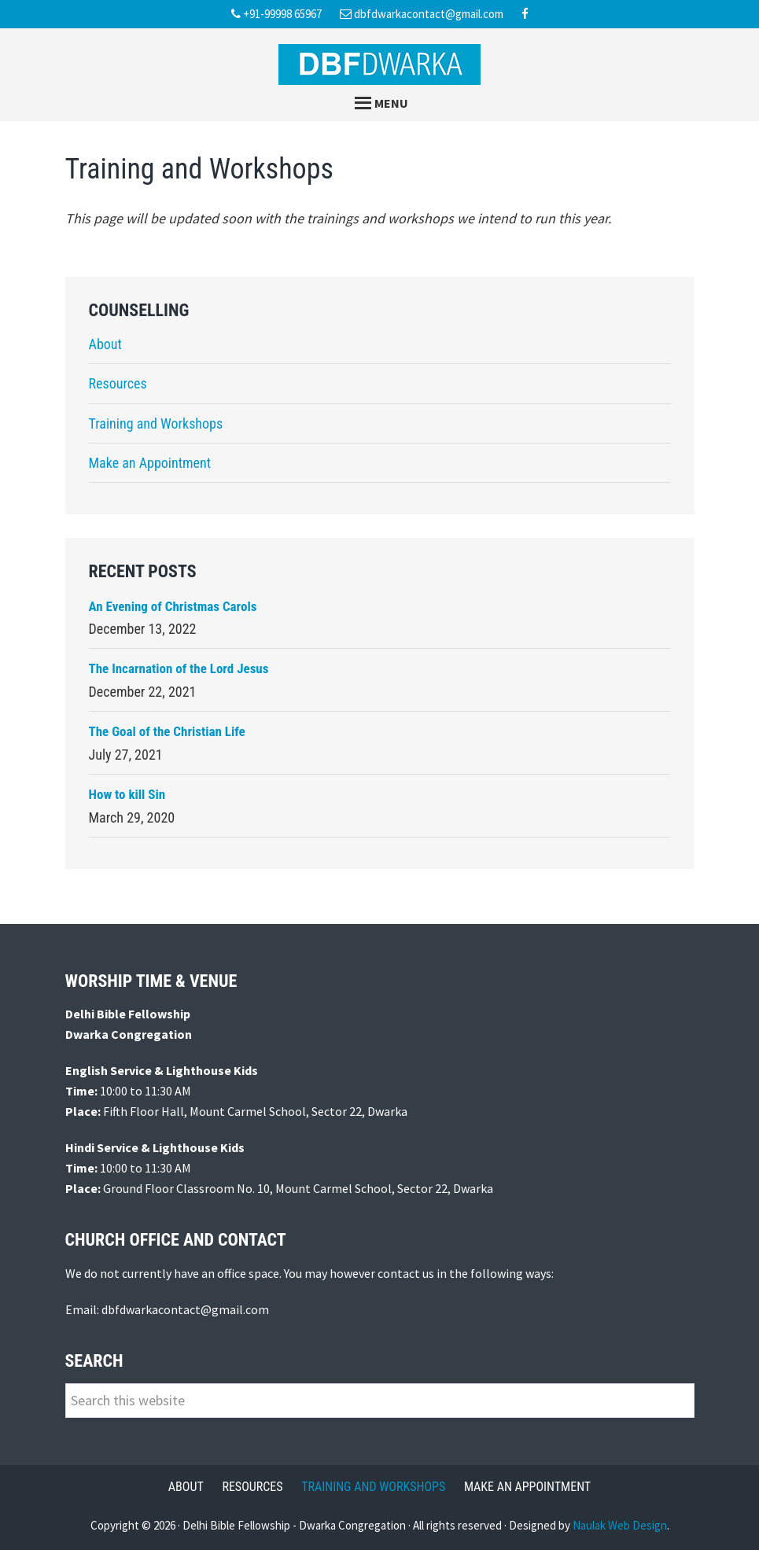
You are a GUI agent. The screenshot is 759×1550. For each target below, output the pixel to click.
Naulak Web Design (620, 1525)
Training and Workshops (156, 423)
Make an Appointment (150, 463)
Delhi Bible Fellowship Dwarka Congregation (380, 64)
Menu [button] (391, 103)
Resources (118, 383)
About (105, 344)
